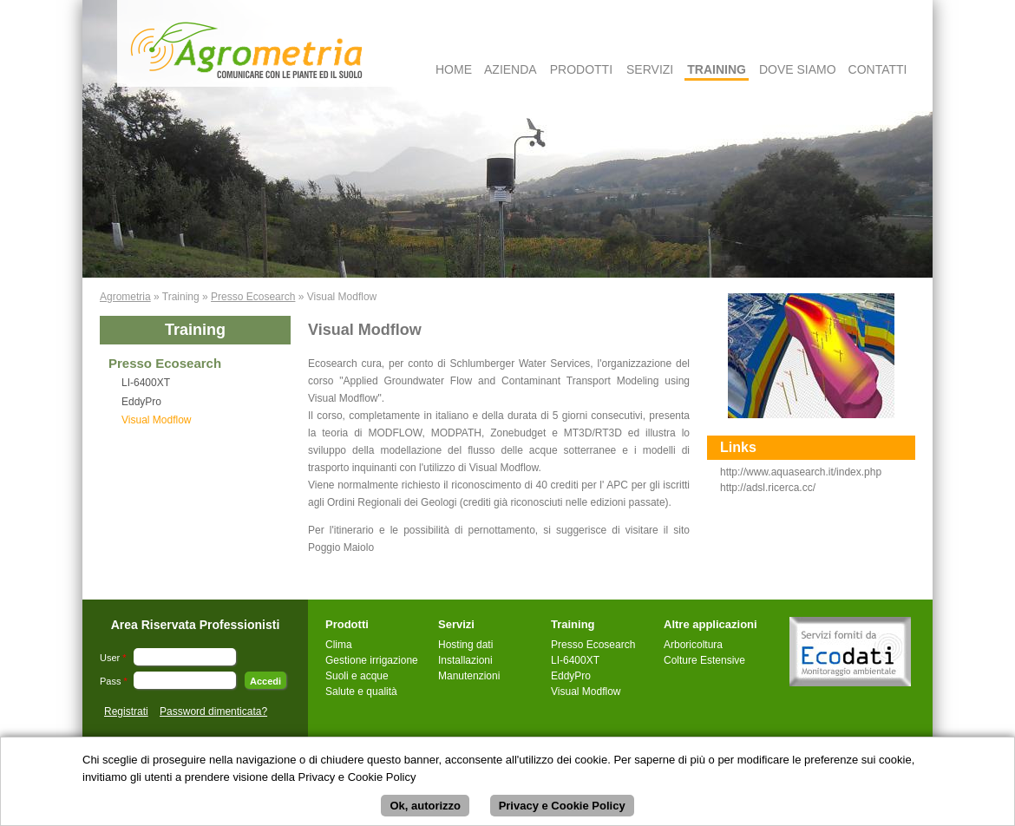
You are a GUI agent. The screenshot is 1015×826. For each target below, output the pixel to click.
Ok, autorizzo (425, 807)
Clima (338, 645)
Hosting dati (465, 645)
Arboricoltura (693, 645)
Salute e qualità (361, 691)
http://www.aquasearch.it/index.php (800, 472)
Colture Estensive (704, 660)
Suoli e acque (357, 676)
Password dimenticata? (213, 711)
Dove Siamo (797, 69)
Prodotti (581, 69)
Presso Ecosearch (253, 297)
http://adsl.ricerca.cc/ (767, 488)
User (113, 657)
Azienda (510, 69)
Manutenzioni (469, 676)
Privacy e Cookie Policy (562, 807)
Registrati (126, 711)
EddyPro (141, 402)
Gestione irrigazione (371, 660)
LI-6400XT (145, 383)
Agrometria (125, 297)
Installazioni (465, 660)
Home (453, 69)
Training (716, 69)
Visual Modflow (156, 420)
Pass (114, 681)
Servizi (649, 69)
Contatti (877, 69)
